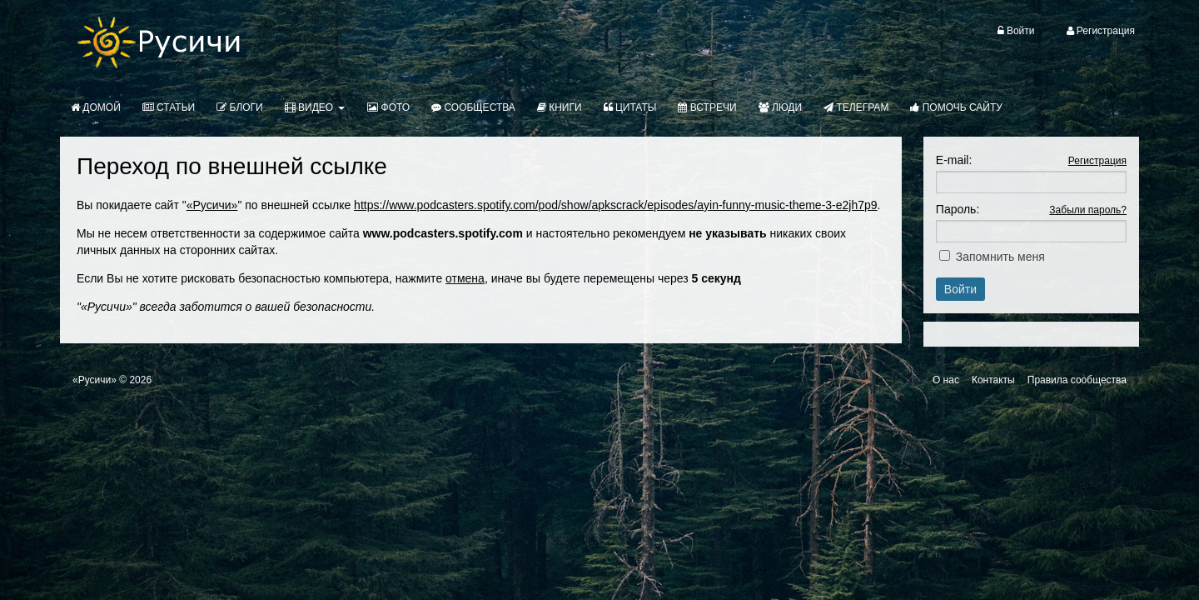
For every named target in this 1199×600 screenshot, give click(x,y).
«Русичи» (212, 205)
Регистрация (1097, 161)
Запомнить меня (1000, 256)
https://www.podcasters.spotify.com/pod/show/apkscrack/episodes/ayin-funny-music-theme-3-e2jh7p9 (615, 205)
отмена (465, 278)
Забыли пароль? (1088, 210)
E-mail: (954, 160)
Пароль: (957, 209)
